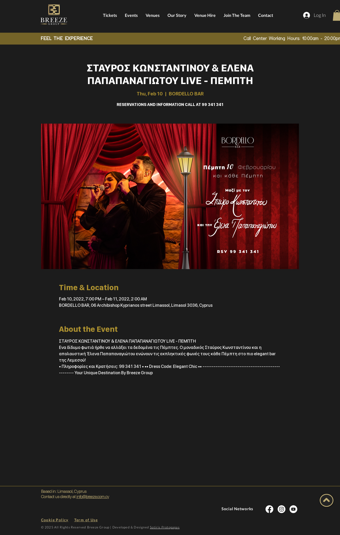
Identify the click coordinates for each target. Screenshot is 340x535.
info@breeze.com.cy (92, 496)
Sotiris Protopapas (165, 527)
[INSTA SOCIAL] (269, 509)
